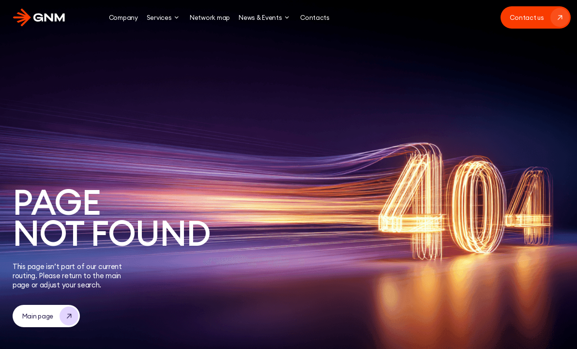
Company (123, 17)
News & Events (265, 17)
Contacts (315, 17)
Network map (210, 17)
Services (164, 17)
